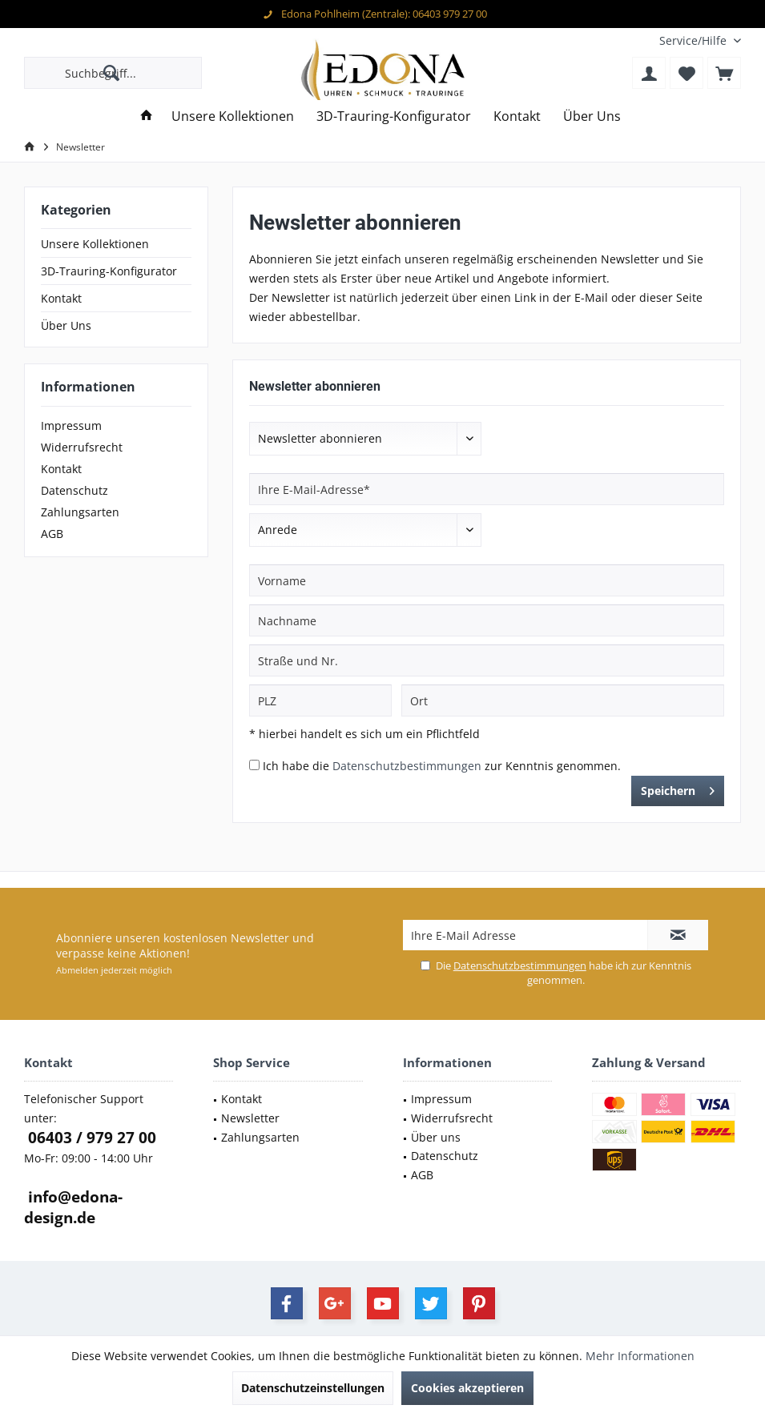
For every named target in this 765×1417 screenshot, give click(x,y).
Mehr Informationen (640, 1355)
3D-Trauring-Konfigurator (109, 271)
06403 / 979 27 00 (90, 1137)
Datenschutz (74, 490)
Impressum (71, 425)
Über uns (436, 1137)
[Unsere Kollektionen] (232, 116)
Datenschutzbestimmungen (406, 765)
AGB (52, 533)
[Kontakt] (517, 116)
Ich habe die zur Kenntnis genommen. (442, 765)
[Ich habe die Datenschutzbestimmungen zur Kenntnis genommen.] (254, 765)
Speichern (678, 788)
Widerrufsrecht (82, 447)
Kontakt (61, 298)
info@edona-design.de (73, 1207)
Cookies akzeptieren (467, 1387)
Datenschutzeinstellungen (313, 1387)
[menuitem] (694, 40)
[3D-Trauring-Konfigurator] (393, 116)
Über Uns (66, 325)
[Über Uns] (592, 116)
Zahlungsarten (80, 512)
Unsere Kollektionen (95, 243)
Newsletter (250, 1118)
